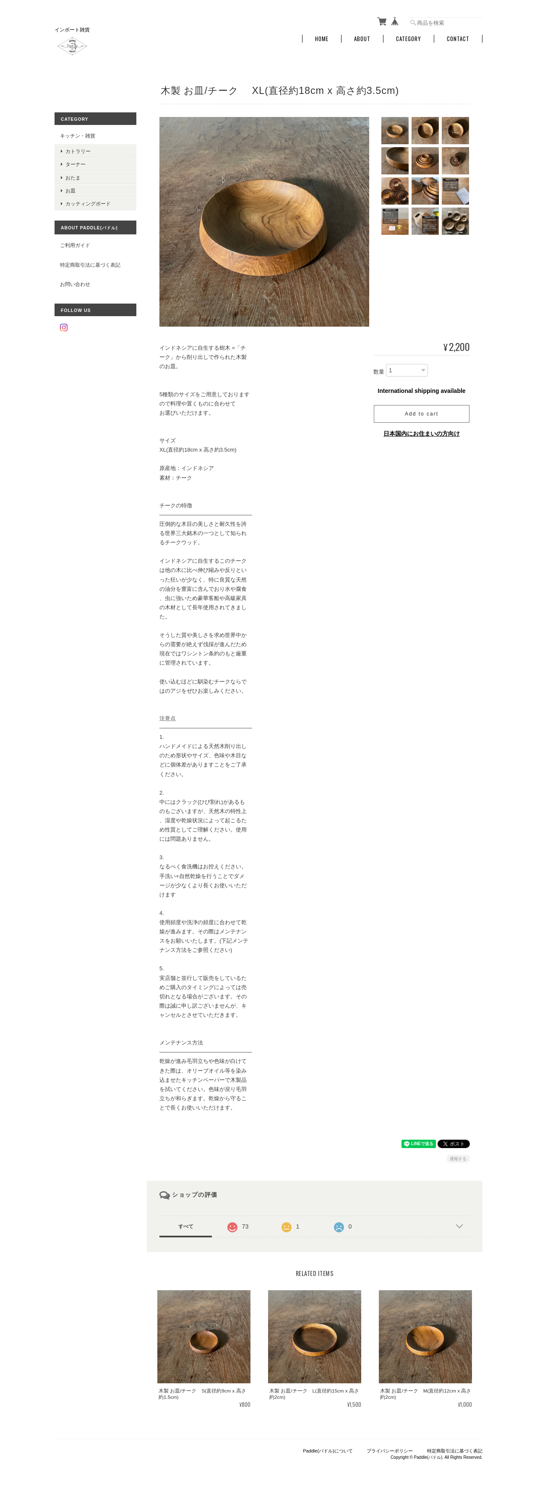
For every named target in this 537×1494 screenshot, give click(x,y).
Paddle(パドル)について (328, 1450)
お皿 (70, 190)
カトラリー (78, 151)
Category (408, 39)
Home (321, 39)
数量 (378, 372)
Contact (458, 39)
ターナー (75, 164)
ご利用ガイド (75, 245)
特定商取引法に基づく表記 (90, 265)
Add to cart (421, 414)
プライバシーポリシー (390, 1450)
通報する (458, 1158)
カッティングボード (88, 203)
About (362, 39)
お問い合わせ (75, 284)
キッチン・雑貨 (77, 135)
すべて (185, 1226)
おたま (73, 177)
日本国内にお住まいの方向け (421, 433)
